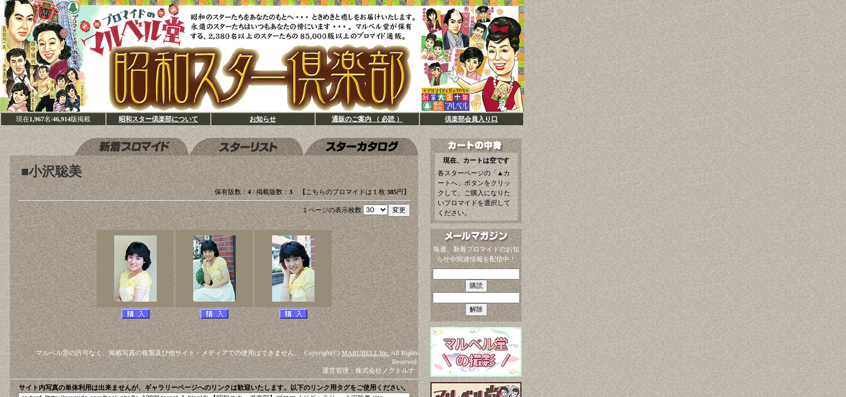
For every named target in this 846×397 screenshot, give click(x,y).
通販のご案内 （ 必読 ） (367, 119)
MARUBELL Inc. (366, 353)
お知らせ (262, 119)
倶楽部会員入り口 (471, 119)
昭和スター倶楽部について (158, 119)
